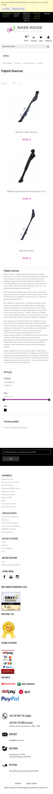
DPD (3, 562)
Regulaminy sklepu (7, 491)
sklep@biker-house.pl (16, 740)
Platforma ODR (6, 497)
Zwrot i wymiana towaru (9, 517)
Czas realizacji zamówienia (10, 526)
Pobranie (4, 545)
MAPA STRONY (32, 783)
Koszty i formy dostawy (9, 523)
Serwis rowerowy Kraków (10, 482)
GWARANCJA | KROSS (8, 529)
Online (3, 542)
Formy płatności (6, 548)
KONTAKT (18, 783)
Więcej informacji (18, 9)
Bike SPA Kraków (7, 485)
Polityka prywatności (8, 494)
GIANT (7, 385)
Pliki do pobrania (7, 532)
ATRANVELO (9, 382)
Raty (2, 551)
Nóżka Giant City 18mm (26, 250)
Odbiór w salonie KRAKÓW (10, 565)
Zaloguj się (48, 37)
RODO (3, 500)
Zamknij (7, 9)
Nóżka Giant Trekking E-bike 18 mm (26, 132)
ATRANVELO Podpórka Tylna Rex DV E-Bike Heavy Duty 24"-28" (26, 191)
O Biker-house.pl (7, 479)
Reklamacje (5, 520)
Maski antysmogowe (8, 503)
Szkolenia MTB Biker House (10, 488)
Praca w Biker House (8, 507)
